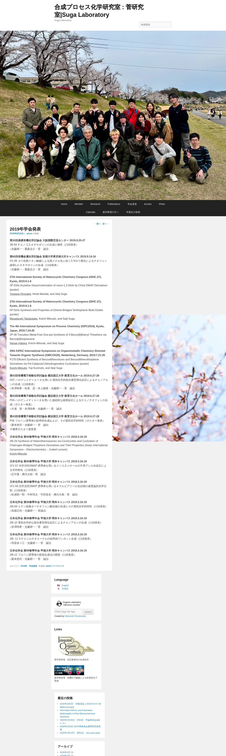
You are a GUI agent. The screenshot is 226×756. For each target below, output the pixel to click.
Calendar (90, 212)
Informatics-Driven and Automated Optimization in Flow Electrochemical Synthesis (77, 713)
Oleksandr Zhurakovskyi (75, 616)
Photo (162, 204)
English (65, 585)
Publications (114, 204)
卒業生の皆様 (133, 212)
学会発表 (132, 204)
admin (29, 233)
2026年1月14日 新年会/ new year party (80, 733)
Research (95, 204)
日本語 (65, 588)
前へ (97, 224)
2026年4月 (65, 752)
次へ (105, 224)
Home (64, 204)
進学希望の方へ (111, 212)
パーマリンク (58, 566)
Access (147, 204)
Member (79, 204)
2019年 (24, 566)
